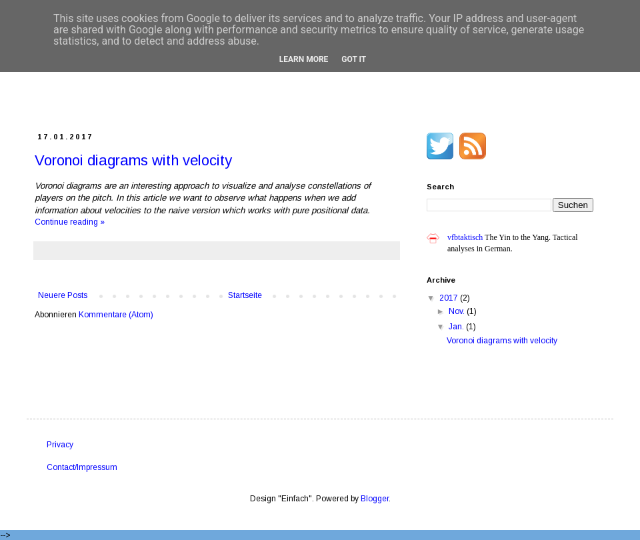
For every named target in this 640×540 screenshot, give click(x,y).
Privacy (60, 444)
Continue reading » (70, 222)
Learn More (304, 59)
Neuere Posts (62, 295)
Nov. (458, 311)
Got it (353, 59)
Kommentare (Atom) (116, 314)
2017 (449, 298)
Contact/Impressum (82, 467)
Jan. (457, 326)
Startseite (245, 295)
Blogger (375, 498)
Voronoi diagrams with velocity (133, 160)
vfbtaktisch (465, 237)
